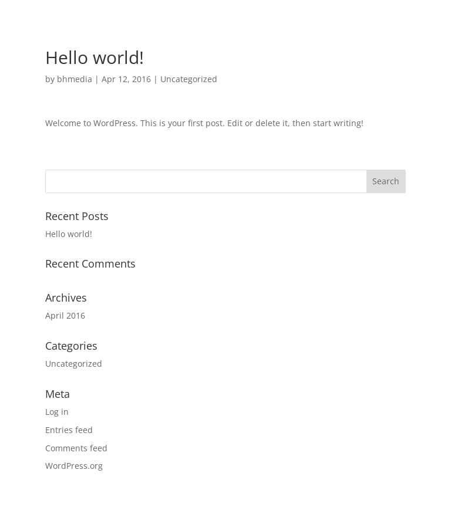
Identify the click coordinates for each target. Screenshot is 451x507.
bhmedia (74, 78)
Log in (57, 411)
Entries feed (69, 429)
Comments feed (76, 448)
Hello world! (68, 233)
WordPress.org (74, 465)
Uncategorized (188, 78)
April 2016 (65, 315)
